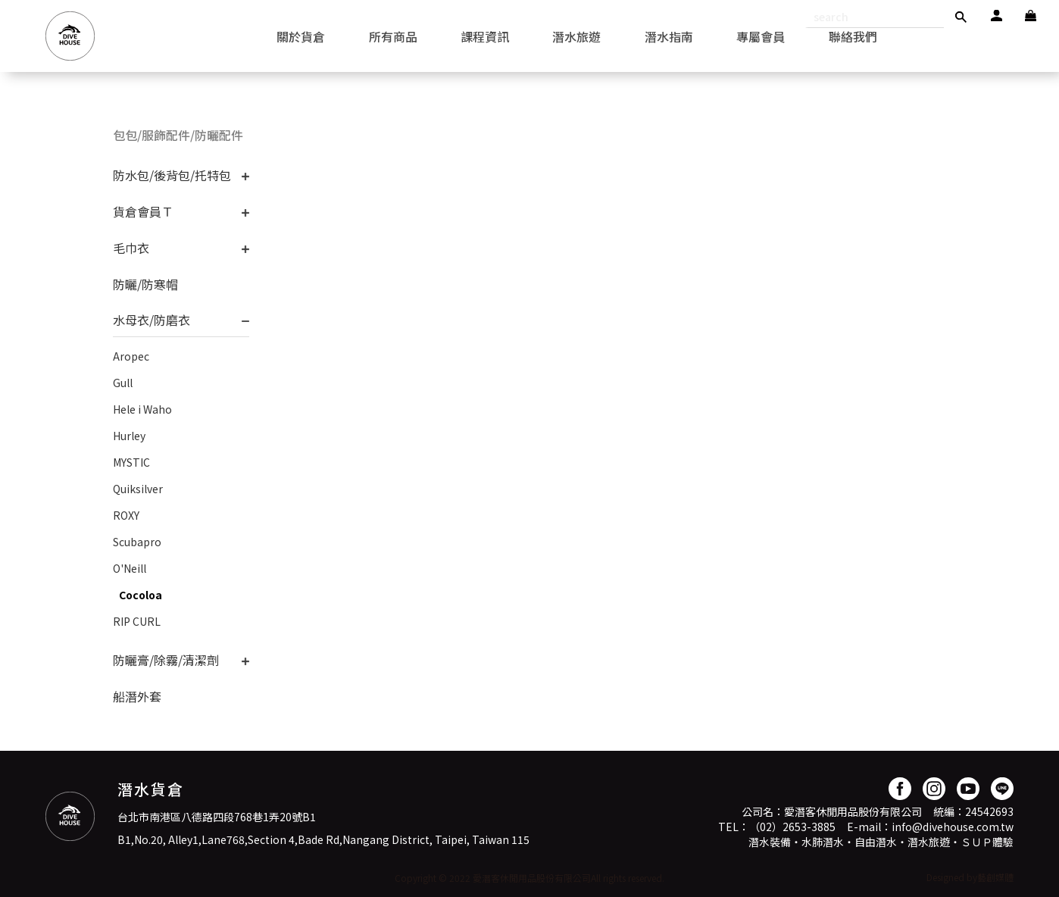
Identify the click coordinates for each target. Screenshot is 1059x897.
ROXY (126, 515)
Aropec (131, 356)
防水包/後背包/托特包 (172, 175)
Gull (123, 382)
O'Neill (129, 568)
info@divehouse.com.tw (953, 826)
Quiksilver (138, 488)
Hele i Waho (142, 409)
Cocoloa (140, 594)
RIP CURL (137, 621)
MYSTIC (131, 462)
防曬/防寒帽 (145, 284)
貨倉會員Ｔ (143, 211)
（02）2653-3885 (792, 826)
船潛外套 (137, 696)
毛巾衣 (131, 248)
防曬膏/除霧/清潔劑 (166, 660)
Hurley (129, 435)
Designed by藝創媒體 (970, 876)
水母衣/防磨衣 (151, 320)
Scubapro (137, 541)
